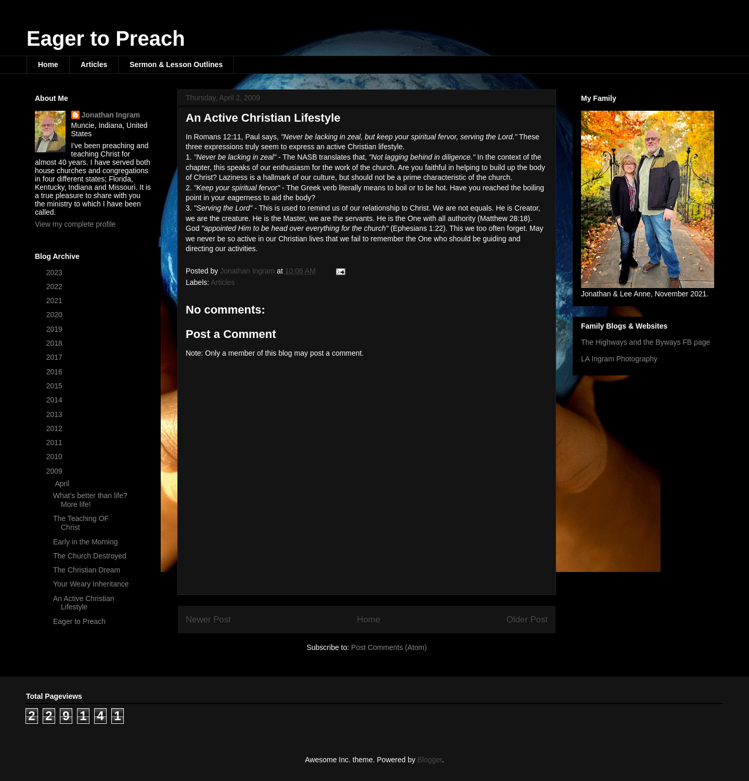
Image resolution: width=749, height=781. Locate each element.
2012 (55, 428)
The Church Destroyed (89, 556)
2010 (55, 456)
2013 (55, 414)
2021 (55, 300)
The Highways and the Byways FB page (645, 342)
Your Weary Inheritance (91, 584)
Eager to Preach (106, 38)
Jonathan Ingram (111, 115)
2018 (55, 343)
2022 (55, 286)
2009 (55, 471)
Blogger (429, 760)
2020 (55, 314)
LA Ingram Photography (619, 359)
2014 (55, 400)
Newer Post (208, 619)
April (63, 483)
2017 (55, 357)
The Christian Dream (86, 570)
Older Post (527, 619)
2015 (55, 386)
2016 (55, 372)
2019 (55, 329)
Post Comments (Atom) (389, 647)
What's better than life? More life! (90, 500)
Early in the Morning (85, 542)
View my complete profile (75, 224)
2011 (55, 442)
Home (48, 64)
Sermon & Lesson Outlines (176, 64)
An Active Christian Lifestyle (83, 602)
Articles (94, 64)
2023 (55, 272)
